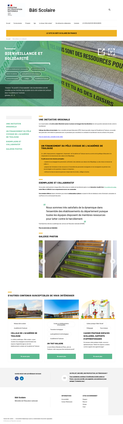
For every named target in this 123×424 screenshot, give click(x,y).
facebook (17, 378)
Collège (27, 78)
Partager (101, 57)
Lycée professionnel (12, 78)
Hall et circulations (11, 74)
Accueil (8, 23)
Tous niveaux (104, 328)
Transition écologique (56, 329)
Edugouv (85, 399)
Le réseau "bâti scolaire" (45, 23)
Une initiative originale (13, 125)
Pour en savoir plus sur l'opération (48, 228)
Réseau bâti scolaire (20, 323)
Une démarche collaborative (63, 23)
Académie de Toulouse (41, 78)
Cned (84, 407)
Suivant (112, 261)
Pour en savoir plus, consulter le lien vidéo (51, 136)
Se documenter (18, 23)
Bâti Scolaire (42, 10)
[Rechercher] (109, 10)
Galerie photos (14, 149)
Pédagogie (90, 328)
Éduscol (85, 402)
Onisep (84, 404)
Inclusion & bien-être (38, 69)
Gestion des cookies (8, 418)
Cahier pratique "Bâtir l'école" (95, 323)
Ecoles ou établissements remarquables (61, 324)
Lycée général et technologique (31, 74)
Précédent (42, 261)
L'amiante (76, 23)
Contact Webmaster (67, 402)
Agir (35, 23)
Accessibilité (65, 399)
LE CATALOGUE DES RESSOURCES (91, 23)
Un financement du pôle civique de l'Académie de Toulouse (18, 134)
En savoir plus (25, 356)
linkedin (22, 378)
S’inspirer (27, 23)
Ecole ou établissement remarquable (17, 69)
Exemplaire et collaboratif (13, 143)
